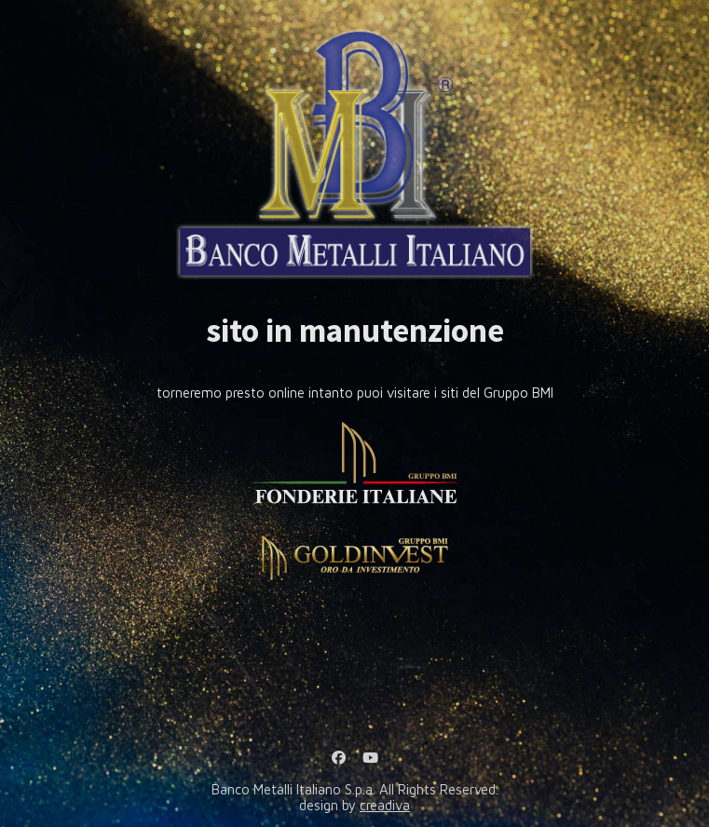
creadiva (385, 805)
